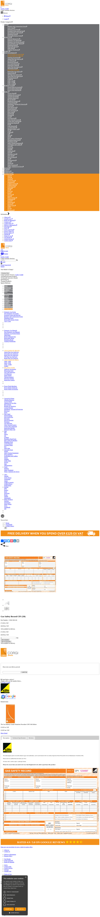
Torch (10, 162)
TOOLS (6, 92)
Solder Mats (11, 151)
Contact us (7, 222)
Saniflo (10, 201)
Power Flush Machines (14, 90)
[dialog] (15, 895)
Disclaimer (8, 226)
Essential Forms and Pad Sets (16, 31)
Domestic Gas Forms (14, 29)
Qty (17, 638)
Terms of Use (8, 236)
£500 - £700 (11, 82)
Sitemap (7, 234)
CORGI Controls (13, 183)
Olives (10, 135)
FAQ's (6, 228)
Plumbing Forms (13, 34)
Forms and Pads (9, 229)
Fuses (10, 116)
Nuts (9, 130)
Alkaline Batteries (13, 98)
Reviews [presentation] (31, 738)
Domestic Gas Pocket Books (16, 42)
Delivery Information (10, 225)
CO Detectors (12, 60)
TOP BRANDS (8, 174)
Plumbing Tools (12, 141)
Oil (9, 134)
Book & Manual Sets (14, 39)
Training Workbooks (14, 50)
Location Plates (12, 127)
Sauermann (11, 202)
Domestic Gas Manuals (14, 40)
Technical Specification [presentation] (19, 738)
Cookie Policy (8, 223)
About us (7, 217)
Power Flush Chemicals (15, 88)
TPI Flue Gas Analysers (15, 74)
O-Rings (10, 132)
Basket (4, 254)
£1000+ (10, 79)
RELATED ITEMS (13, 70)
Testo (10, 208)
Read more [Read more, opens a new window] (13, 888)
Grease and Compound (14, 121)
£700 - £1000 (12, 84)
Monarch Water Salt (14, 129)
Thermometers (12, 160)
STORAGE (7, 171)
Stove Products (12, 157)
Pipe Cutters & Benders (15, 138)
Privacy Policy (9, 231)
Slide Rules (11, 48)
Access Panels (12, 93)
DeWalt (10, 188)
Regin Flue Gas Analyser (15, 71)
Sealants (10, 148)
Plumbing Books (13, 45)
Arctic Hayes (12, 180)
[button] (14, 913)
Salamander (11, 199)
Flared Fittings (12, 109)
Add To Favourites (6, 641)
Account (4, 251)
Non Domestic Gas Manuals (16, 43)
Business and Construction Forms (17, 26)
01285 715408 (5, 9)
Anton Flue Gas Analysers (15, 59)
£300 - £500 (11, 81)
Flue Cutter (11, 112)
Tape (9, 159)
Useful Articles (9, 239)
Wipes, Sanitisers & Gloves (16, 166)
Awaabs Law (8, 219)
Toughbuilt (11, 210)
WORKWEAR (8, 173)
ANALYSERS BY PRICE (15, 56)
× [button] (25, 877)
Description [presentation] (6, 738)
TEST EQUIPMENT (10, 53)
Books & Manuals (9, 220)
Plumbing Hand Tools (14, 140)
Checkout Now (5, 273)
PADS (6, 25)
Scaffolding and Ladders (15, 145)
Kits (9, 124)
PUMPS (6, 169)
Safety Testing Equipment (15, 143)
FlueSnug (11, 113)
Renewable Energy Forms (15, 36)
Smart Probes (12, 73)
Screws (10, 146)
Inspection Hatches (13, 123)
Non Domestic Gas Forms (15, 32)
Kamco (10, 191)
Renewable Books (13, 46)
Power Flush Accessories (15, 87)
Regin (10, 196)
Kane (10, 193)
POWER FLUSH (9, 85)
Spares (10, 152)
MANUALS (7, 37)
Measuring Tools (13, 68)
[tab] (6, 738)
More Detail (4, 733)
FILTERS (7, 168)
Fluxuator (11, 115)
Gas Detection (12, 118)
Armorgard (11, 182)
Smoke (10, 149)
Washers (10, 163)
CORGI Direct (12, 185)
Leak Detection (12, 126)
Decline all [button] (20, 909)
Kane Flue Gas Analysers (15, 67)
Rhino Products (12, 197)
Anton (10, 177)
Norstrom (11, 194)
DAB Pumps (12, 187)
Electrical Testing (13, 62)
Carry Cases (11, 28)
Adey (10, 176)
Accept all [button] (9, 909)
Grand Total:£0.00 (6, 265)
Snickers (10, 204)
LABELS (6, 51)
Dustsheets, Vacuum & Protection (17, 104)
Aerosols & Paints (13, 96)
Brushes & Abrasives (14, 101)
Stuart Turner (12, 205)
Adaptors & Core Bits (14, 95)
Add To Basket (5, 639)
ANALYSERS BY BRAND (16, 54)
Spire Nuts (11, 155)
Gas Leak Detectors (13, 64)
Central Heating (12, 102)
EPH (9, 190)
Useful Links (8, 240)
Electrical (11, 106)
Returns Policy (9, 233)
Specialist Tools (12, 154)
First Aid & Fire (12, 107)
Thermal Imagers (13, 78)
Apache (10, 179)
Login (6, 19)
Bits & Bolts (11, 99)
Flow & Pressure (13, 110)
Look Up (24, 672)
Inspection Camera (13, 65)
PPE (9, 137)
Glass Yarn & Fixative (14, 120)
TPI (9, 207)
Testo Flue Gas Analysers (15, 76)
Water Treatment (13, 165)
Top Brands (8, 237)
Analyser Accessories (14, 57)
